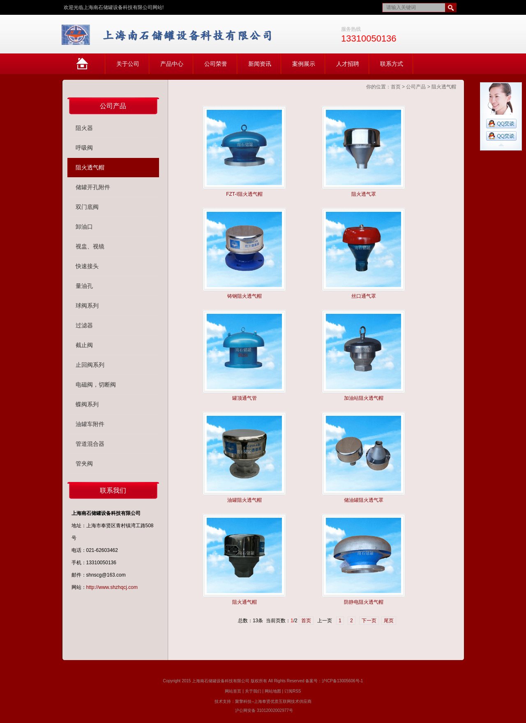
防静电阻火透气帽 (363, 602)
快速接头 (87, 266)
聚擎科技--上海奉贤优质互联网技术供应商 (273, 701)
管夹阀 (84, 463)
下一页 (369, 620)
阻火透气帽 (443, 87)
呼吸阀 (84, 147)
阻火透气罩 (363, 194)
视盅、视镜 (90, 246)
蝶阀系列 (87, 404)
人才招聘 (347, 63)
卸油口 (84, 226)
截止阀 (84, 345)
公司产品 (416, 87)
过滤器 (84, 325)
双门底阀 (87, 207)
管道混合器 (90, 443)
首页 (396, 87)
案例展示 (303, 63)
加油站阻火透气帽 (363, 398)
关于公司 (127, 63)
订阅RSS (292, 691)
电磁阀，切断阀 (96, 384)
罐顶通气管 (244, 398)
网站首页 (90, 67)
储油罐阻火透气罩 (363, 500)
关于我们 (253, 691)
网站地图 (273, 691)
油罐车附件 (90, 424)
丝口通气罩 (363, 296)
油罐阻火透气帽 (244, 500)
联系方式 (391, 63)
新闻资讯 (259, 63)
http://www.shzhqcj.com (112, 587)
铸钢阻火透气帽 (244, 296)
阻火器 (84, 128)
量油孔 (84, 286)
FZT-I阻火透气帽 (244, 194)
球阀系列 (87, 305)
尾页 (389, 620)
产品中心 (171, 63)
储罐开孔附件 (93, 187)
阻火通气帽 (244, 602)
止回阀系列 (90, 365)
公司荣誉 (215, 63)
